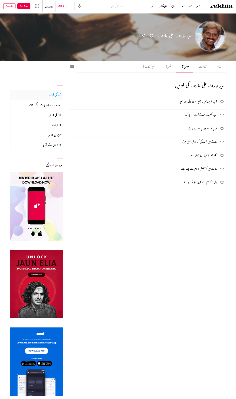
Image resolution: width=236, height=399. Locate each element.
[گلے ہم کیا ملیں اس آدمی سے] (143, 156)
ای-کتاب (148, 66)
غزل (184, 66)
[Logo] (221, 6)
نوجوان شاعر (54, 135)
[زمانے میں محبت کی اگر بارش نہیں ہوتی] (143, 142)
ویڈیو (173, 6)
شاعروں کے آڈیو (52, 145)
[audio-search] (79, 6)
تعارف (202, 66)
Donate (9, 6)
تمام (218, 66)
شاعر (198, 6)
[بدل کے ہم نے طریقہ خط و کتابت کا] (143, 183)
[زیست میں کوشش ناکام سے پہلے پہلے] (143, 169)
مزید (152, 6)
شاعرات (56, 125)
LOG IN (49, 5)
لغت (182, 6)
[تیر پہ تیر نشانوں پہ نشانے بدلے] (143, 129)
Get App (24, 6)
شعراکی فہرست (54, 95)
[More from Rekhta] (37, 6)
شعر (168, 66)
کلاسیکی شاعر (55, 115)
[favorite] (222, 102)
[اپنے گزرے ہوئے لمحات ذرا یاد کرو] (143, 116)
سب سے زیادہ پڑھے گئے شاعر (45, 105)
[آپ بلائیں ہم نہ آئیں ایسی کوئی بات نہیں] (143, 102)
